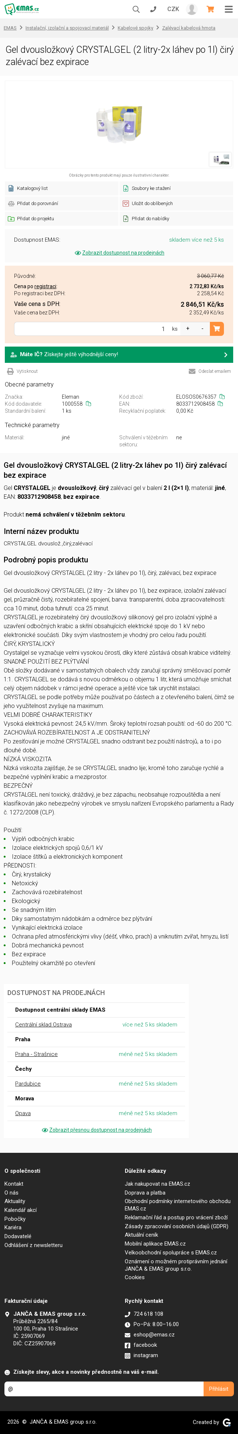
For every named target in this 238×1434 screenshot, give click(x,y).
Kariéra (12, 1227)
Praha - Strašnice (36, 1054)
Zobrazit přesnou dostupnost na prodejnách (96, 1130)
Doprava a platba (145, 1192)
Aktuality (14, 1201)
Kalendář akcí (20, 1210)
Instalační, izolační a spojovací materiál (67, 28)
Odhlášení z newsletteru (33, 1245)
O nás (11, 1192)
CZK (173, 9)
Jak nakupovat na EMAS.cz (157, 1184)
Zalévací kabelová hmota (188, 28)
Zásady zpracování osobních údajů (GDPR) (176, 1226)
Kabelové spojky (135, 28)
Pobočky (15, 1219)
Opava (23, 1113)
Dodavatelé (17, 1236)
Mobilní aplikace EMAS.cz (155, 1243)
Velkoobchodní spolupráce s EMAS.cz (171, 1252)
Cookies (135, 1277)
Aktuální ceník (141, 1235)
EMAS (10, 28)
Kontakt (13, 1184)
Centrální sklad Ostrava (43, 1024)
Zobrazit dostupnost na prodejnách (119, 253)
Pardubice (28, 1083)
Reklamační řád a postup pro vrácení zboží (176, 1217)
